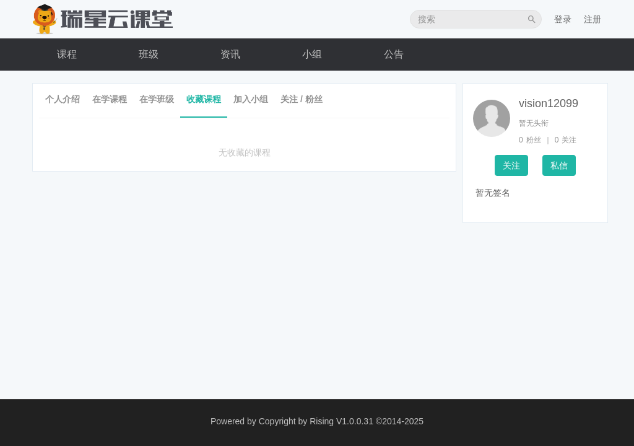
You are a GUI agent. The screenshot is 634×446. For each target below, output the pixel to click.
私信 (559, 165)
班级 (148, 54)
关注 (511, 165)
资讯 (230, 54)
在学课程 (109, 99)
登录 (562, 19)
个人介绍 (62, 99)
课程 (67, 54)
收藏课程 (203, 99)
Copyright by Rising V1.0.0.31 (316, 421)
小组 (312, 54)
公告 (394, 54)
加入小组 (250, 99)
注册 (592, 19)
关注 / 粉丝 (301, 99)
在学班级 (156, 99)
